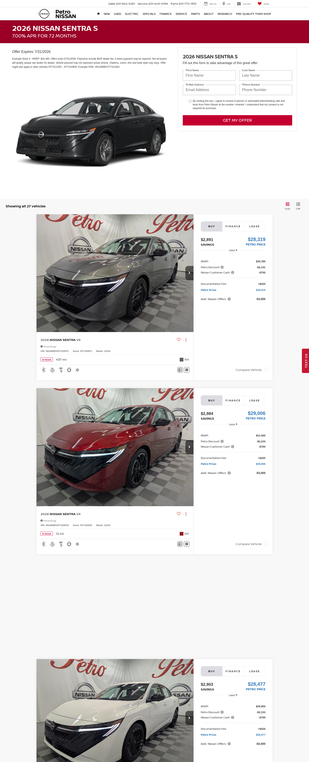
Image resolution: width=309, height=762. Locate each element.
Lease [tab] (254, 226)
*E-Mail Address (195, 85)
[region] (233, 280)
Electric (132, 14)
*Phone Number (251, 85)
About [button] (209, 14)
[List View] (298, 206)
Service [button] (181, 14)
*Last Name (248, 70)
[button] (189, 273)
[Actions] (185, 339)
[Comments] (180, 370)
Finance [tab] (233, 226)
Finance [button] (166, 14)
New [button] (107, 14)
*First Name (192, 70)
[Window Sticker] (186, 370)
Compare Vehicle (249, 370)
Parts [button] (195, 14)
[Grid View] (286, 206)
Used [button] (117, 14)
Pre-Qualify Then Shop (253, 14)
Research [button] (225, 14)
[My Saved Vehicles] (263, 4)
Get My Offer (237, 120)
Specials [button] (149, 14)
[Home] (98, 13)
